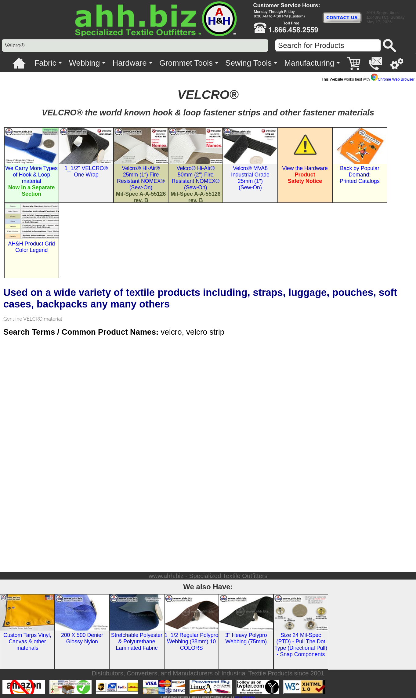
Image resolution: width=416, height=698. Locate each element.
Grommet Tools (186, 63)
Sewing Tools (248, 63)
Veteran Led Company (245, 697)
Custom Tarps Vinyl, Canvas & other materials (27, 641)
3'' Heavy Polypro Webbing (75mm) (246, 638)
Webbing (84, 63)
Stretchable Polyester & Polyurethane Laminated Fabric (136, 641)
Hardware (130, 63)
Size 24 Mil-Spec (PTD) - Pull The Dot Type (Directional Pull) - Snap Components (300, 644)
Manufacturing (309, 63)
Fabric (45, 63)
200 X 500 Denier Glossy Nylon (82, 638)
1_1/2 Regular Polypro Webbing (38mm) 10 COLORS (191, 641)
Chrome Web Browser (392, 79)
